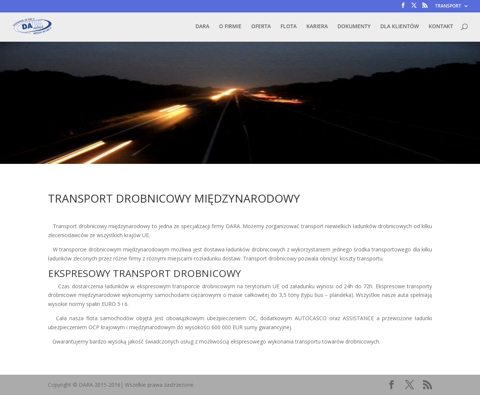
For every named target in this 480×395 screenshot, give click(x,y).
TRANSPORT (448, 6)
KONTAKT (441, 27)
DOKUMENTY (354, 27)
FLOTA (288, 27)
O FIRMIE (230, 27)
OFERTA (261, 27)
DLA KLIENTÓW (399, 27)
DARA (202, 27)
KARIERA (317, 27)
